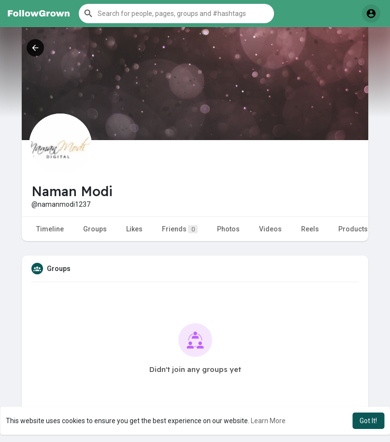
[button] (176, 13)
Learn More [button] (268, 421)
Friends (180, 229)
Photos (228, 229)
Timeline (50, 229)
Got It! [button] (368, 421)
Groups (95, 229)
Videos (270, 229)
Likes (134, 229)
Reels (310, 229)
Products (353, 229)
